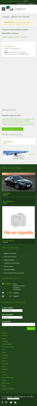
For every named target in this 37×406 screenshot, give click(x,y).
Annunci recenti (8, 266)
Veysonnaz (13, 121)
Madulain (11, 119)
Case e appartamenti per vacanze (14, 273)
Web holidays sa (9, 46)
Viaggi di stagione (9, 260)
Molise (4, 361)
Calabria (4, 338)
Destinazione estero (8, 389)
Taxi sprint (6, 193)
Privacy (15, 284)
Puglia (4, 366)
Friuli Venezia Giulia (7, 347)
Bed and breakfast (9, 270)
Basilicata (5, 336)
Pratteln (11, 125)
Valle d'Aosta (6, 383)
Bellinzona (20, 119)
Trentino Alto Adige (8, 377)
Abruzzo (4, 333)
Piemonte (5, 363)
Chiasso (30, 125)
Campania (5, 341)
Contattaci (31, 3)
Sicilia (3, 372)
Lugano (4, 119)
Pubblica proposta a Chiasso (12, 129)
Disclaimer (16, 287)
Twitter (11, 402)
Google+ (6, 402)
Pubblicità (16, 296)
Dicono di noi (17, 289)
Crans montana (21, 125)
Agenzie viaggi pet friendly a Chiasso (14, 37)
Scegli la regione (8, 308)
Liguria (4, 352)
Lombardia (5, 355)
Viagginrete (20, 8)
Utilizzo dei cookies (19, 286)
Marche (4, 358)
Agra (33, 119)
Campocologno (23, 121)
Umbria (4, 380)
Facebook (2, 402)
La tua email (6, 321)
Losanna (4, 125)
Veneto (4, 386)
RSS (15, 402)
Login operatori (22, 3)
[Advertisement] (17, 80)
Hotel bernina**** (9, 241)
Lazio (3, 350)
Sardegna (5, 369)
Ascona (12, 123)
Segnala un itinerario (10, 253)
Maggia (27, 119)
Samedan (19, 123)
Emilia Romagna (7, 344)
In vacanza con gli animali (11, 263)
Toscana (4, 375)
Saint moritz (28, 123)
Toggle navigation (3, 9)
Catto (5, 121)
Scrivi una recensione (10, 256)
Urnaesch (5, 123)
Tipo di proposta (8, 314)
